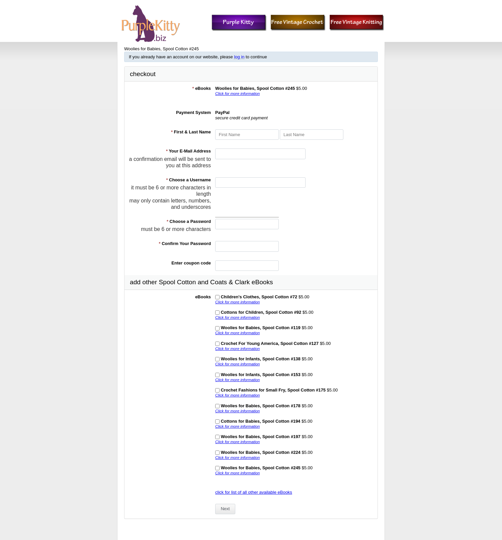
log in (239, 56)
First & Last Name (191, 131)
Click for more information (237, 93)
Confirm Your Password (185, 243)
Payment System (193, 112)
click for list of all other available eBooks (253, 492)
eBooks (201, 88)
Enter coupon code (191, 262)
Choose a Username (188, 179)
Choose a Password (189, 221)
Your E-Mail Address (188, 151)
